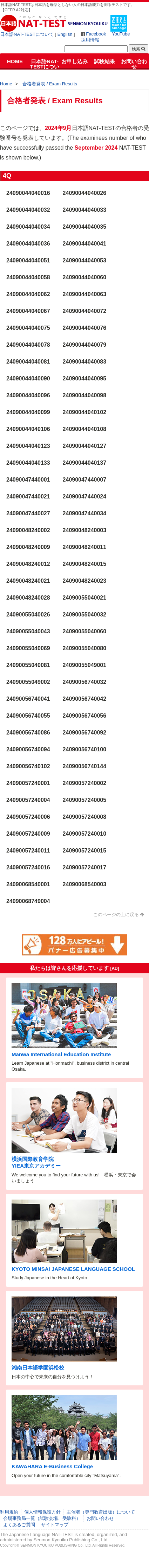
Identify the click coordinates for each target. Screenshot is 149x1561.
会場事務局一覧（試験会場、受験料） (42, 1518)
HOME (15, 61)
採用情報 (90, 40)
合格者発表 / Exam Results (49, 83)
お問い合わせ (134, 64)
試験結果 (104, 61)
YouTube (121, 34)
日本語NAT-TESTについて (27, 34)
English (65, 34)
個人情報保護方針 (42, 1512)
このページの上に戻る (116, 914)
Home (6, 83)
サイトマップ (54, 1524)
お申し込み (74, 61)
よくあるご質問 (19, 1524)
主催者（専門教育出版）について (101, 1512)
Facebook (96, 34)
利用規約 (9, 1512)
